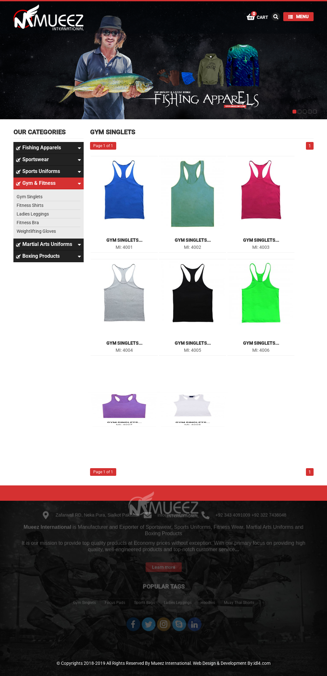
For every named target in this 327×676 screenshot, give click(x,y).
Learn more (163, 559)
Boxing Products (48, 256)
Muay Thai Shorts (239, 595)
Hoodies (208, 595)
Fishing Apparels (48, 148)
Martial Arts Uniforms (48, 244)
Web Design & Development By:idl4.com (231, 663)
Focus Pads (115, 595)
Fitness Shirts (30, 205)
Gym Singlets (29, 196)
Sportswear (48, 159)
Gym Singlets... (124, 240)
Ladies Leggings (33, 213)
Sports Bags (144, 595)
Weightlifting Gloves (36, 231)
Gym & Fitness (48, 183)
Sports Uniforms (48, 171)
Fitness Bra (28, 222)
